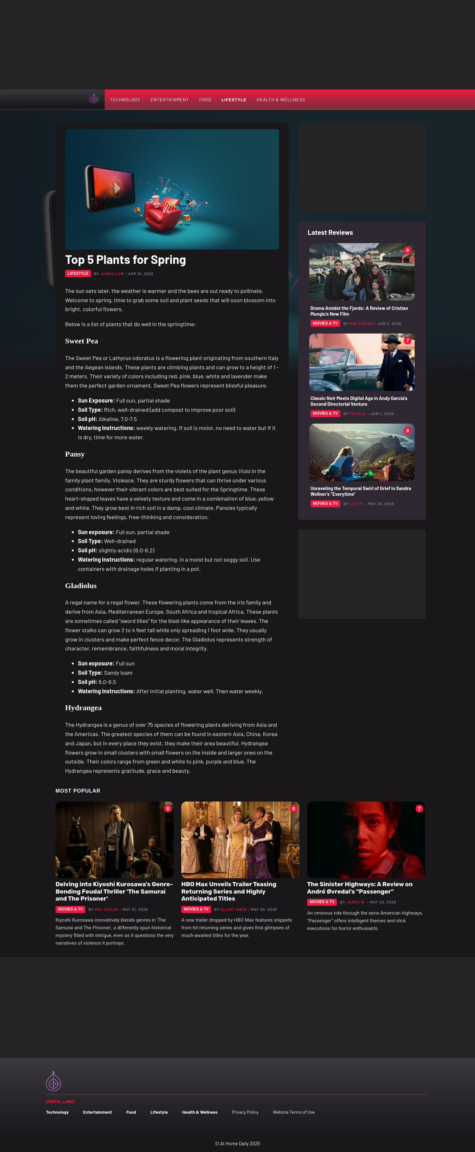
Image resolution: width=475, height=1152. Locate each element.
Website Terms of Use (294, 1112)
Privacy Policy (245, 1112)
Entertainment (169, 99)
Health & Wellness (281, 99)
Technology (125, 99)
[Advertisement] (237, 44)
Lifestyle (234, 99)
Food (205, 99)
